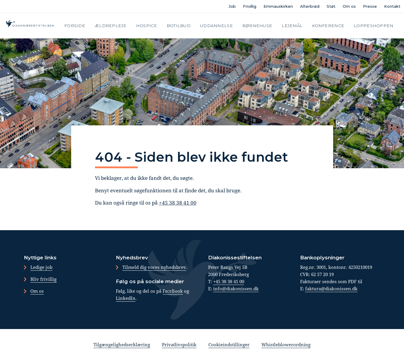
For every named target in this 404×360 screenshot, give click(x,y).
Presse (370, 6)
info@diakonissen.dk (236, 289)
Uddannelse (216, 25)
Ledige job (41, 267)
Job (232, 6)
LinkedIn (125, 298)
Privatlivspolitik (179, 344)
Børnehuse (257, 25)
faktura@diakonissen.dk (331, 289)
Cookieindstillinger (228, 344)
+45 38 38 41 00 (177, 202)
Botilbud (179, 25)
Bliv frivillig (43, 279)
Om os (349, 6)
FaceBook (173, 291)
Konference (328, 25)
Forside (74, 25)
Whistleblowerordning (286, 344)
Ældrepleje (111, 25)
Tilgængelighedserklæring (121, 344)
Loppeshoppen (373, 25)
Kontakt (392, 6)
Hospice (146, 25)
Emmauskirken (278, 6)
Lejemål (292, 25)
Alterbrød (309, 6)
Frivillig (249, 6)
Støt (331, 6)
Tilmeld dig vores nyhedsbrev (154, 267)
